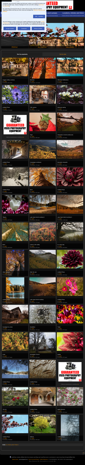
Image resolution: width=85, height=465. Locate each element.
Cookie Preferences (44, 459)
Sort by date (62, 54)
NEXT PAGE (15, 444)
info (23, 137)
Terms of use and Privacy (33, 459)
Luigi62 (5, 81)
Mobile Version (15, 459)
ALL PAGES (8, 444)
